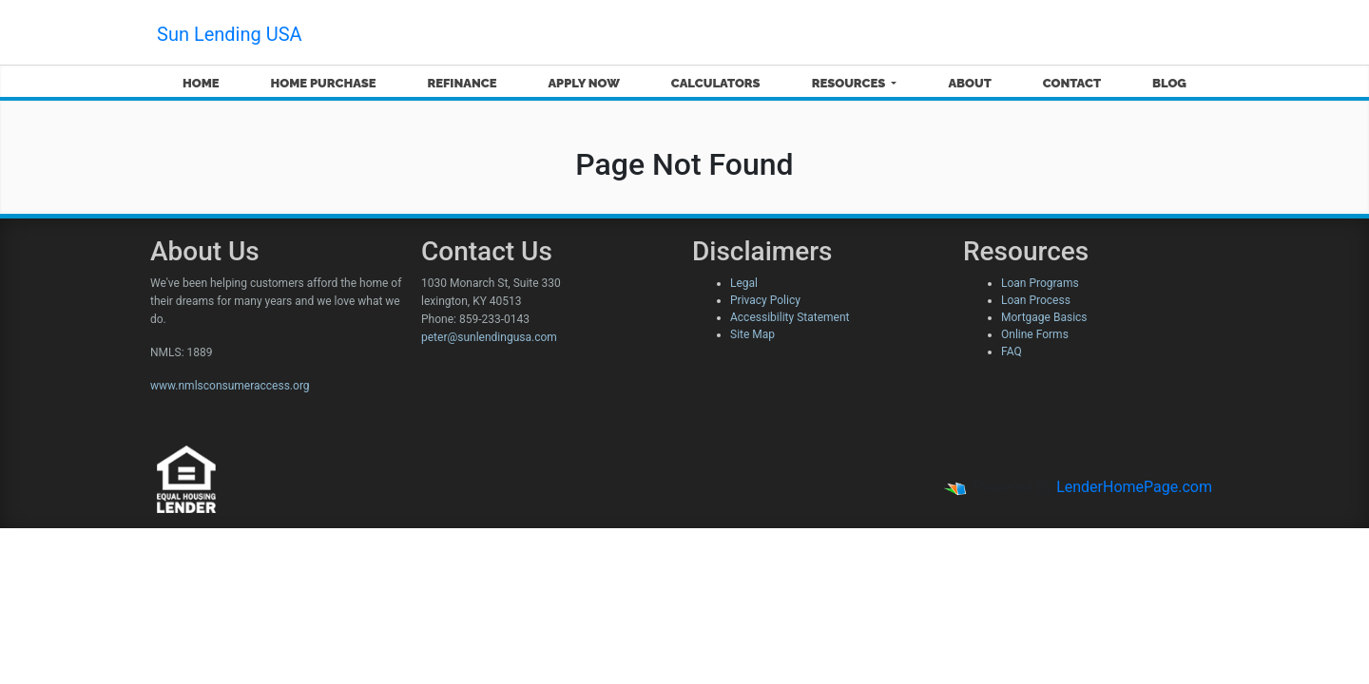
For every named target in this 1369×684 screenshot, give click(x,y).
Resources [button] (850, 83)
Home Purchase (323, 83)
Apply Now (583, 83)
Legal (744, 283)
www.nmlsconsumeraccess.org (230, 385)
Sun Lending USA (229, 34)
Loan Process (1035, 300)
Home (201, 83)
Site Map (752, 334)
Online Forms (1035, 334)
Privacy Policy (765, 300)
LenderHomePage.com (1134, 487)
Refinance (461, 83)
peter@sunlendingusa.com (489, 337)
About (969, 83)
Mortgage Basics (1044, 317)
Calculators (716, 83)
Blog (1169, 83)
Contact (1072, 83)
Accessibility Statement (789, 317)
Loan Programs (1040, 283)
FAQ (1011, 351)
